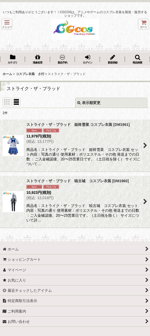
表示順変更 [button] (88, 103)
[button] (6, 24)
